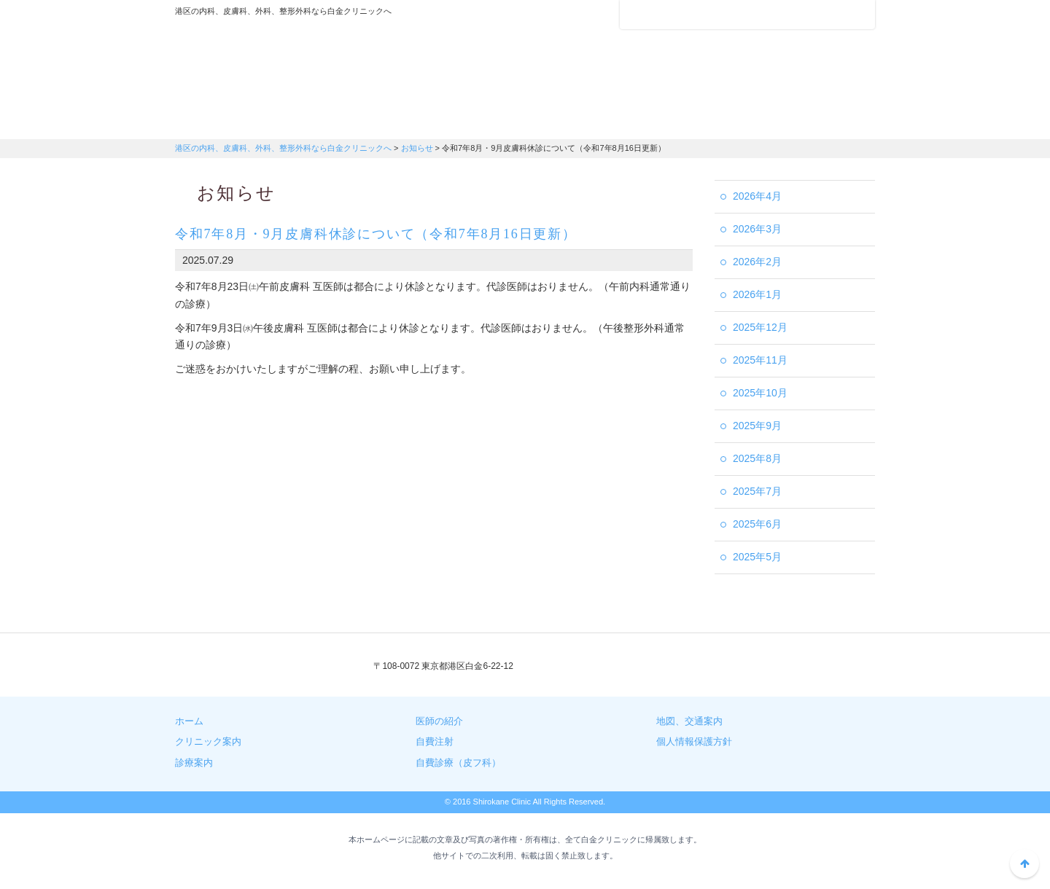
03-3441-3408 (632, 666)
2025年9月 (757, 425)
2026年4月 (757, 196)
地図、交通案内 (689, 721)
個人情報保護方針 (694, 741)
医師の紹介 (466, 120)
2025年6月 (757, 524)
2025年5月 (757, 557)
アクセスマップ (678, 14)
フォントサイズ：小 (815, 13)
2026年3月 (757, 229)
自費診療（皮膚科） (816, 120)
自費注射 (700, 120)
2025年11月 (760, 360)
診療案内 (350, 120)
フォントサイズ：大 (858, 13)
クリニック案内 (233, 120)
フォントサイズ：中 (836, 13)
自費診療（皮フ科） (458, 762)
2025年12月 (760, 327)
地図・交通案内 (583, 120)
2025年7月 (757, 491)
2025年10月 (760, 393)
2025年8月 (757, 458)
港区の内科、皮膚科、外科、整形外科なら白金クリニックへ (266, 62)
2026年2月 (757, 261)
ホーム (189, 721)
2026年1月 (757, 294)
